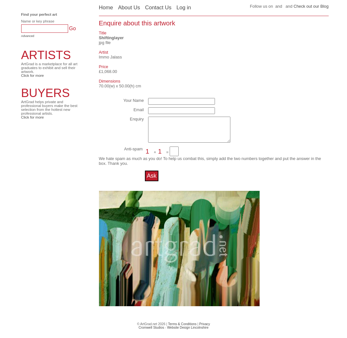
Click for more (32, 75)
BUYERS (45, 93)
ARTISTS (46, 55)
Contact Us (158, 7)
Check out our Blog (311, 6)
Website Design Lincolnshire (188, 332)
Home (106, 7)
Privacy (204, 329)
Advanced (27, 36)
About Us (129, 7)
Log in (183, 7)
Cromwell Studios (151, 332)
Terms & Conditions (182, 329)
